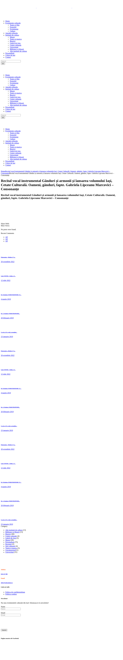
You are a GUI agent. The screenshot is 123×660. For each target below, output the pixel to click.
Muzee (7, 540)
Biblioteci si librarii (12, 532)
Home (3, 171)
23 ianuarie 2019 (7, 337)
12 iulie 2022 (5, 280)
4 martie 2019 (6, 299)
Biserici (8, 534)
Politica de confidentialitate (15, 592)
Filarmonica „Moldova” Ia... (8, 257)
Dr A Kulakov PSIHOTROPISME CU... (11, 294)
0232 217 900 (4, 574)
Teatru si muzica (11, 548)
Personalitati (9, 542)
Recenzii (8, 544)
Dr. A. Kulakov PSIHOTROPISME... (10, 313)
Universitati (9, 552)
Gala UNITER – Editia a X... (8, 276)
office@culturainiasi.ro (7, 582)
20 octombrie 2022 (7, 262)
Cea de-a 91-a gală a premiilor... (9, 332)
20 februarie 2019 (7, 318)
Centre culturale (11, 536)
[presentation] (18, 622)
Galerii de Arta (10, 538)
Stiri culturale (10, 546)
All (6, 237)
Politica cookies (11, 594)
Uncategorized (10, 550)
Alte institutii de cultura (13, 530)
